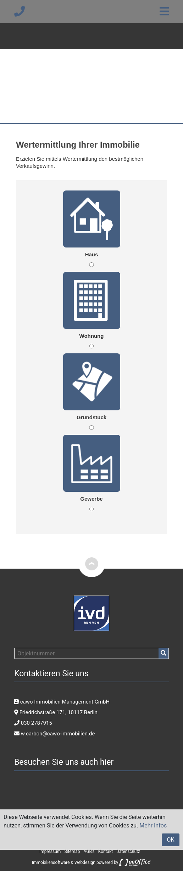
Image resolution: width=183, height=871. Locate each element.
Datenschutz (128, 851)
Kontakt (105, 851)
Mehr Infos (153, 825)
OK (170, 839)
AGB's (89, 851)
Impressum (50, 851)
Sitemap (72, 851)
